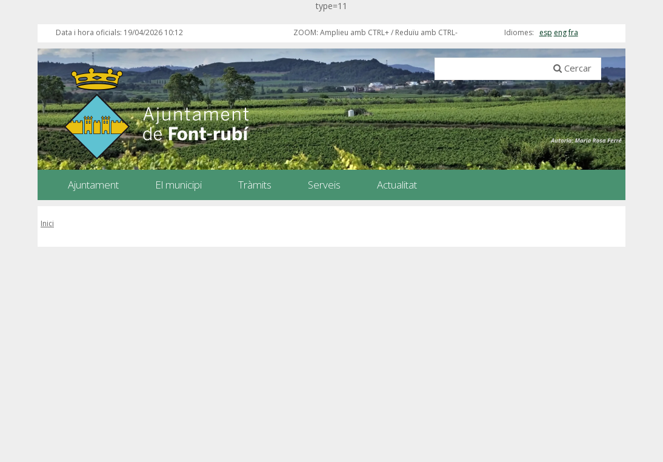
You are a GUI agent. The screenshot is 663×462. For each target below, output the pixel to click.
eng (560, 32)
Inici (47, 223)
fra (573, 32)
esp (545, 32)
